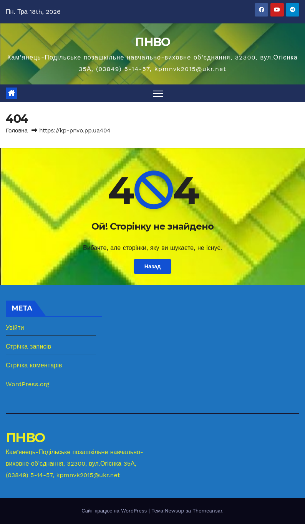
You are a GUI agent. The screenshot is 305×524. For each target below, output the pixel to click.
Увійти (15, 327)
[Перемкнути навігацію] (158, 93)
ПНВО (152, 42)
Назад (152, 266)
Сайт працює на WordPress (115, 511)
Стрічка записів (28, 346)
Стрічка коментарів (34, 365)
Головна (17, 130)
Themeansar (207, 511)
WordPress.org (28, 384)
